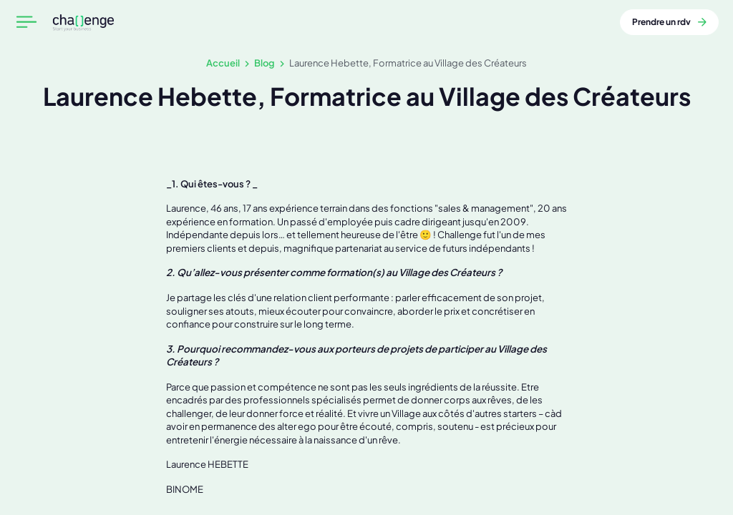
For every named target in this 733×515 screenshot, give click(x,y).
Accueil (223, 63)
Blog (264, 63)
